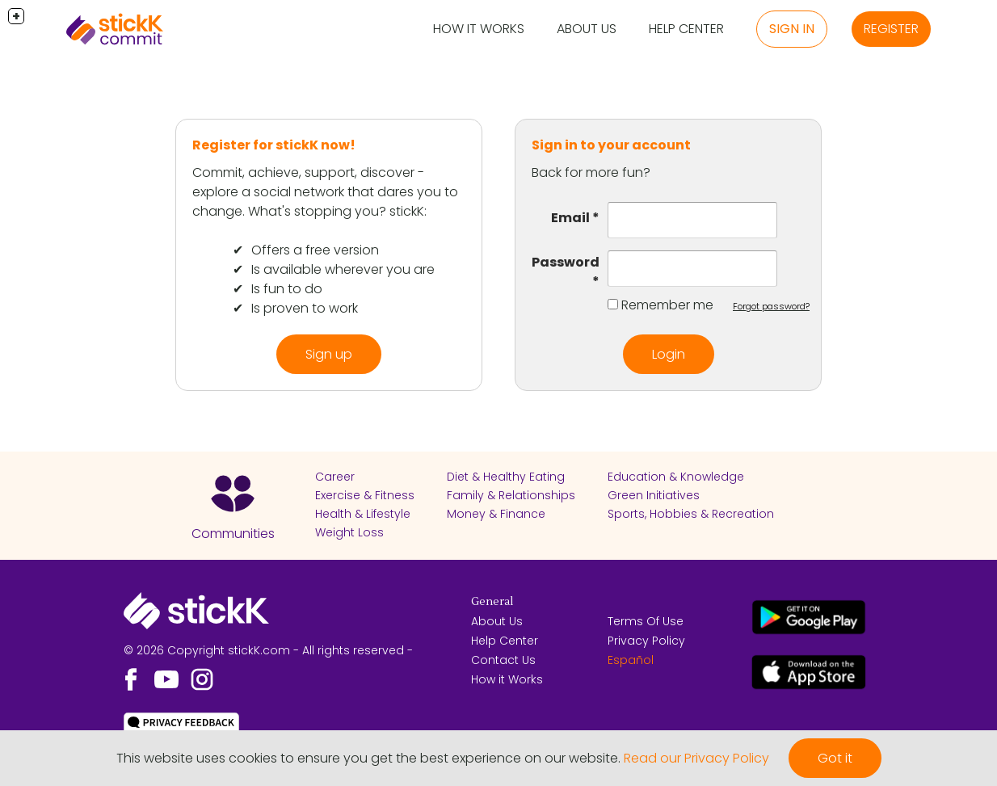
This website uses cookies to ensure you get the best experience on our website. (368, 758)
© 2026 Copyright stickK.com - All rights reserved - (268, 650)
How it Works (478, 28)
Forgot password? (771, 306)
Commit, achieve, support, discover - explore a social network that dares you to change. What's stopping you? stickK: (325, 192)
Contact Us (503, 660)
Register (891, 28)
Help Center (686, 28)
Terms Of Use (646, 621)
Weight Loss (349, 532)
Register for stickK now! (273, 145)
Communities (233, 533)
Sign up (328, 354)
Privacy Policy (646, 641)
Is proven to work (304, 308)
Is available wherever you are (343, 269)
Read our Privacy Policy (696, 758)
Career (335, 477)
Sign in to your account (611, 145)
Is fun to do (286, 289)
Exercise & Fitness (364, 495)
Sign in (791, 28)
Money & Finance (496, 514)
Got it (835, 758)
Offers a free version (315, 250)
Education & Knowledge (676, 477)
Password (565, 262)
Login (668, 354)
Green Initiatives (654, 495)
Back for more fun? (591, 172)
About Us (586, 28)
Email (570, 217)
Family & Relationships (511, 495)
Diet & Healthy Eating (506, 477)
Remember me (667, 305)
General (492, 602)
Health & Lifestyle (362, 514)
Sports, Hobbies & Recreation (691, 514)
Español (631, 660)
